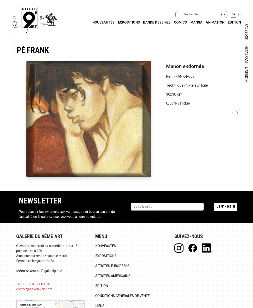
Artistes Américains (112, 276)
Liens (99, 306)
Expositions (129, 22)
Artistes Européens (112, 266)
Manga (196, 22)
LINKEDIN (246, 74)
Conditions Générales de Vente (122, 296)
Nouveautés (103, 22)
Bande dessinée (156, 22)
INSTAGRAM (246, 53)
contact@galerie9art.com (34, 289)
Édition (234, 22)
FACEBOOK (246, 32)
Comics (180, 22)
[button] (236, 113)
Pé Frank (33, 50)
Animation (215, 22)
